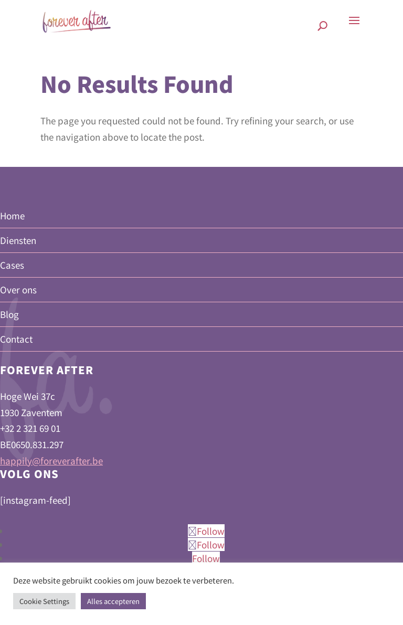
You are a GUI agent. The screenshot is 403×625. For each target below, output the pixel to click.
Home (12, 215)
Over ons (18, 289)
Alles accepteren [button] (113, 601)
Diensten (18, 240)
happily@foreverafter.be (51, 460)
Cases (12, 264)
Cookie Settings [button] (44, 601)
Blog (9, 314)
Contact (16, 338)
